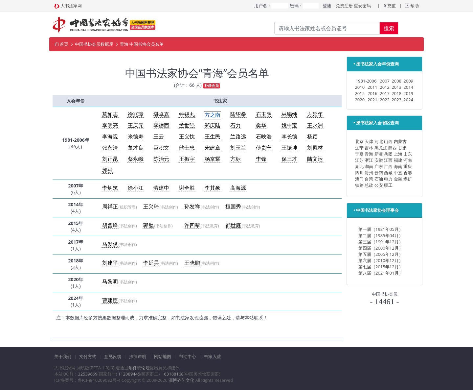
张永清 (110, 148)
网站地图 (162, 356)
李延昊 (151, 263)
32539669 (87, 374)
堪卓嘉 (161, 114)
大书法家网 (71, 6)
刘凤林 (315, 148)
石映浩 (264, 136)
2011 (372, 87)
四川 (359, 173)
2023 (396, 100)
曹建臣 (110, 300)
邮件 (132, 368)
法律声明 (137, 356)
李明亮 (110, 125)
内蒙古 (400, 141)
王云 (158, 136)
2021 (372, 100)
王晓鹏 (192, 263)
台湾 (369, 179)
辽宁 (359, 148)
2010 (360, 87)
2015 (360, 93)
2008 (396, 81)
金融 (398, 179)
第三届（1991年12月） (380, 242)
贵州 (369, 173)
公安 (378, 185)
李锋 (261, 159)
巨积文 (161, 148)
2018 (396, 93)
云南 (378, 173)
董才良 (136, 148)
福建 (398, 160)
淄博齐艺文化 (181, 380)
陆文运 (315, 159)
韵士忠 (187, 148)
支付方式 (87, 356)
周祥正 (110, 206)
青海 (369, 154)
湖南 (369, 166)
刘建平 (110, 263)
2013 (396, 87)
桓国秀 (233, 206)
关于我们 (62, 356)
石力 (235, 125)
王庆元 (136, 125)
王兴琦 (151, 206)
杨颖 (312, 136)
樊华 (261, 125)
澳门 (359, 179)
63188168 (173, 374)
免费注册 (344, 6)
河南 (407, 160)
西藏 (388, 173)
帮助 (414, 6)
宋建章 (212, 148)
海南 (398, 166)
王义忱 (187, 136)
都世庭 (233, 225)
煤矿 (407, 179)
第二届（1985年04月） (380, 235)
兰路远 (238, 136)
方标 (235, 159)
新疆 (378, 154)
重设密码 (362, 6)
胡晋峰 (110, 225)
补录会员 (211, 85)
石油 (378, 179)
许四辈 (192, 225)
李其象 (212, 188)
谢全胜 (187, 188)
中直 (398, 173)
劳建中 (161, 188)
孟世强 (187, 125)
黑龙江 (380, 148)
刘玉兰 (238, 148)
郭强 (107, 170)
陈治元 (161, 159)
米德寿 (136, 136)
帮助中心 (187, 356)
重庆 (407, 166)
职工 (388, 185)
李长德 (289, 136)
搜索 (389, 28)
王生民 (212, 136)
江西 (388, 160)
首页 (64, 44)
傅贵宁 (264, 148)
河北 (378, 141)
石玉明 (264, 114)
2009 (408, 81)
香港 (407, 173)
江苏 (359, 160)
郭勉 (148, 225)
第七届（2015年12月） (380, 267)
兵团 (388, 154)
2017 (385, 93)
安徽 (378, 160)
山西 (388, 141)
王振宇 (187, 159)
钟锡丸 (187, 114)
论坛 (145, 368)
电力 (388, 179)
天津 (369, 141)
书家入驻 (212, 356)
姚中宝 (289, 125)
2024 (408, 100)
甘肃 (402, 148)
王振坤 (289, 148)
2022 (385, 100)
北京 (359, 141)
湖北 (359, 166)
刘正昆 (110, 159)
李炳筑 (110, 188)
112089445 (129, 374)
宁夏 (359, 154)
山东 (407, 154)
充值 (391, 6)
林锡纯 (289, 114)
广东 (378, 166)
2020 (360, 100)
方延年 (315, 114)
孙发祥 (192, 206)
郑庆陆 (212, 125)
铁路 (359, 185)
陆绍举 (238, 114)
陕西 (392, 148)
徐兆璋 (136, 114)
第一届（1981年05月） (380, 229)
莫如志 (110, 114)
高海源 (238, 188)
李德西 (161, 125)
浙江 (369, 160)
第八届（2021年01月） (380, 273)
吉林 (369, 148)
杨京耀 (212, 159)
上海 (398, 154)
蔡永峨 (136, 159)
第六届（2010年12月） (380, 260)
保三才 (289, 159)
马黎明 (110, 281)
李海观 (110, 136)
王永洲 (315, 125)
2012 (385, 87)
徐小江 (136, 188)
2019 (408, 93)
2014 (408, 87)
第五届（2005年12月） (380, 254)
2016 (372, 93)
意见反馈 (112, 356)
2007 (385, 81)
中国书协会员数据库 (94, 44)
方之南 (212, 115)
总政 (369, 185)
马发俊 (110, 244)
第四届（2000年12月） (380, 248)
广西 (388, 166)
